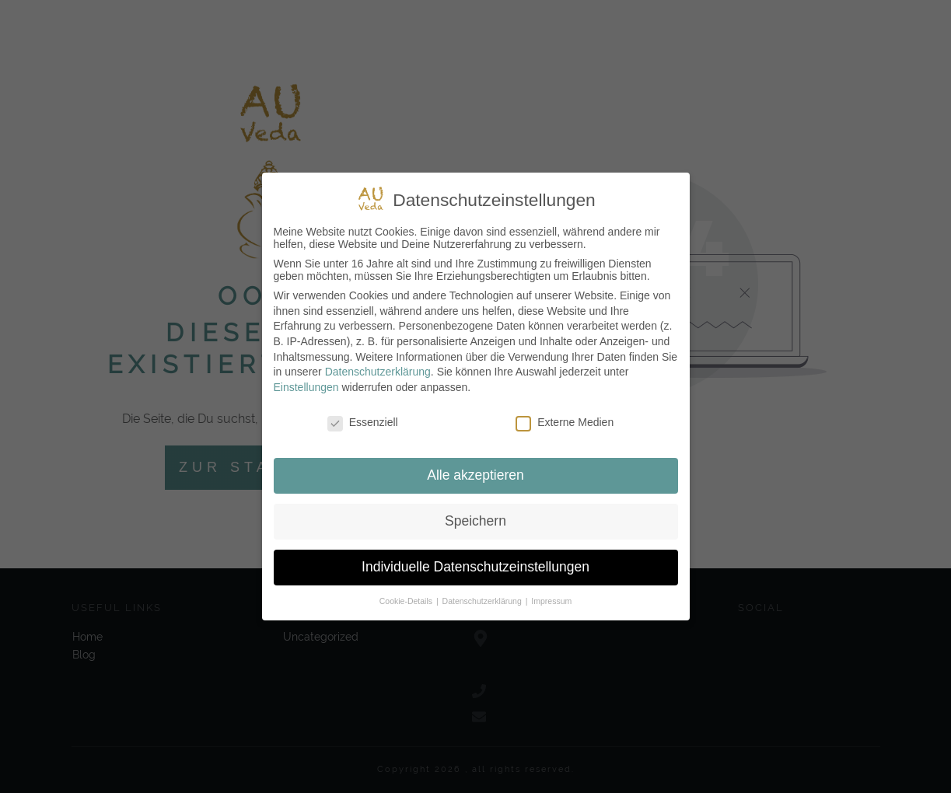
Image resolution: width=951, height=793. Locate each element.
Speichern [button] (475, 521)
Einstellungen (306, 387)
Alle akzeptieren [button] (475, 475)
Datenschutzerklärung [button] (483, 601)
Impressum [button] (551, 601)
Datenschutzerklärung (378, 371)
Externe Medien (565, 422)
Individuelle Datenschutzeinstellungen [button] (475, 567)
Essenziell (362, 422)
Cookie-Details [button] (407, 601)
